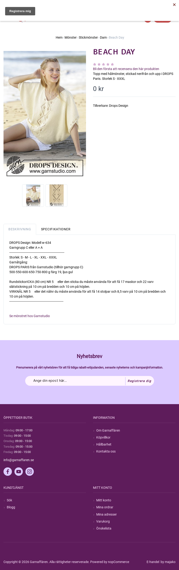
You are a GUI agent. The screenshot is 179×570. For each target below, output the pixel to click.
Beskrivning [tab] (19, 229)
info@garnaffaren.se (18, 460)
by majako (168, 562)
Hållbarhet (103, 444)
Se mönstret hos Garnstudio (29, 316)
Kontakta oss (106, 451)
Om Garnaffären (108, 430)
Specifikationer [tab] (56, 229)
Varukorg (103, 521)
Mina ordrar (104, 507)
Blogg (11, 507)
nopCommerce (118, 562)
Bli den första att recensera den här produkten (126, 69)
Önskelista (103, 528)
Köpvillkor (103, 437)
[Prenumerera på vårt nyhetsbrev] (89, 381)
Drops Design (118, 105)
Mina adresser (106, 514)
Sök (9, 500)
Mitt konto (103, 500)
